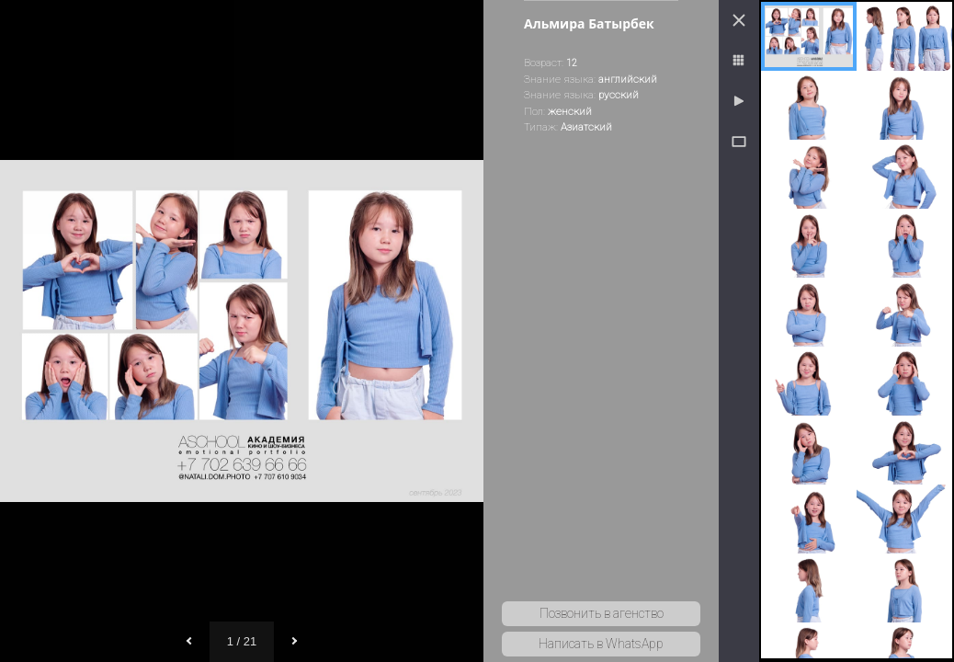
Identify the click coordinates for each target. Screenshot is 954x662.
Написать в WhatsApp (601, 643)
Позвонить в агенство (601, 613)
